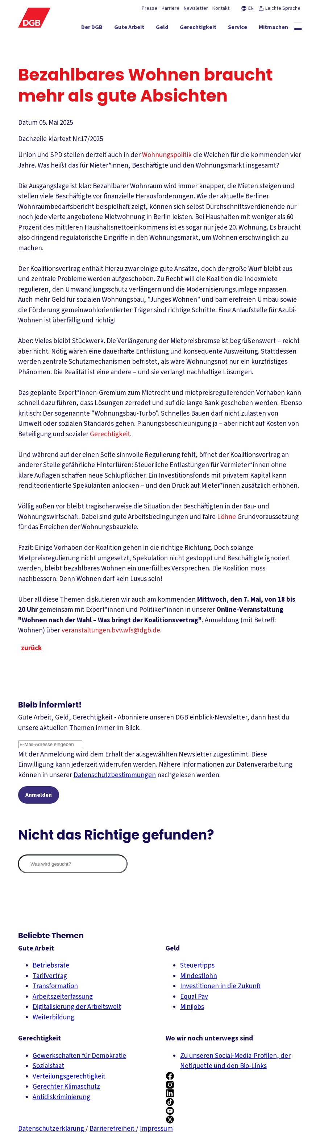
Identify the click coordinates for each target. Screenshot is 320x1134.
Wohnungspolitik (167, 155)
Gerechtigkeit (110, 434)
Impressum (156, 1129)
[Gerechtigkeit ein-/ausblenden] (177, 28)
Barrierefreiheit (113, 1129)
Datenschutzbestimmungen (115, 775)
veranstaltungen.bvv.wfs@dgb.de (111, 630)
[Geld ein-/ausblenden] (141, 28)
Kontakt (220, 8)
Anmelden (38, 795)
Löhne (226, 517)
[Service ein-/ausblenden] (216, 28)
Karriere (170, 8)
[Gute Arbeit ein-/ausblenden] (108, 28)
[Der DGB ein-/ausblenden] (70, 28)
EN (247, 8)
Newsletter (196, 8)
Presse (149, 8)
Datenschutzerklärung (52, 1129)
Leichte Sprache (279, 8)
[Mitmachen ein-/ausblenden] (252, 28)
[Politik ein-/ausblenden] (287, 28)
